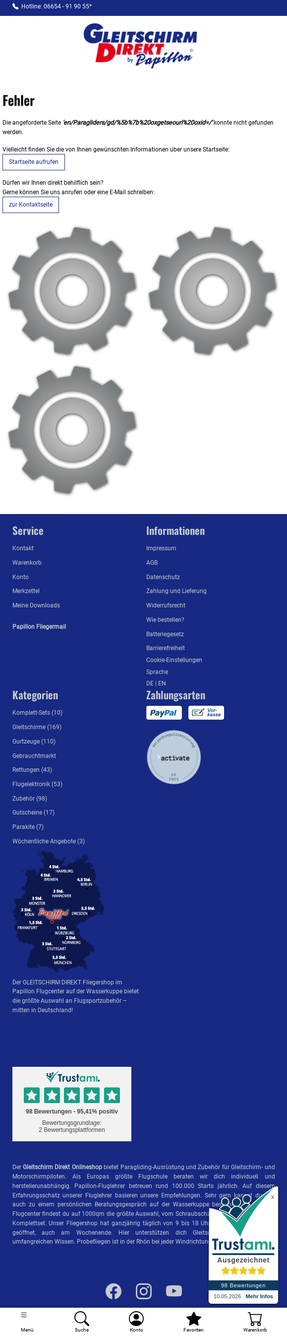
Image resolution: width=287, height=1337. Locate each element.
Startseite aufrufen (33, 161)
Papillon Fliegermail (39, 626)
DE (150, 683)
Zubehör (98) (29, 798)
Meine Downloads (36, 605)
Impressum (161, 548)
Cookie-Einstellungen (174, 660)
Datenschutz (163, 577)
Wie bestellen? (165, 619)
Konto (20, 577)
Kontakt (23, 548)
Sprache (157, 671)
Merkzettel (26, 590)
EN (162, 683)
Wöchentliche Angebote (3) (48, 841)
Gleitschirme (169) (36, 727)
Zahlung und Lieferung (176, 590)
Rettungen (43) (32, 769)
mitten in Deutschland (41, 1010)
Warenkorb (27, 562)
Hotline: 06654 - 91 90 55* (56, 6)
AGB (152, 562)
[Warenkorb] (255, 1322)
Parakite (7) (28, 826)
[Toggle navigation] (27, 1322)
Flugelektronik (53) (37, 784)
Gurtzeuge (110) (34, 741)
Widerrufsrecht (165, 605)
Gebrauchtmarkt (34, 755)
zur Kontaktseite (31, 204)
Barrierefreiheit (165, 648)
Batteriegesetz (165, 634)
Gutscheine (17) (33, 812)
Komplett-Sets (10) (37, 712)
